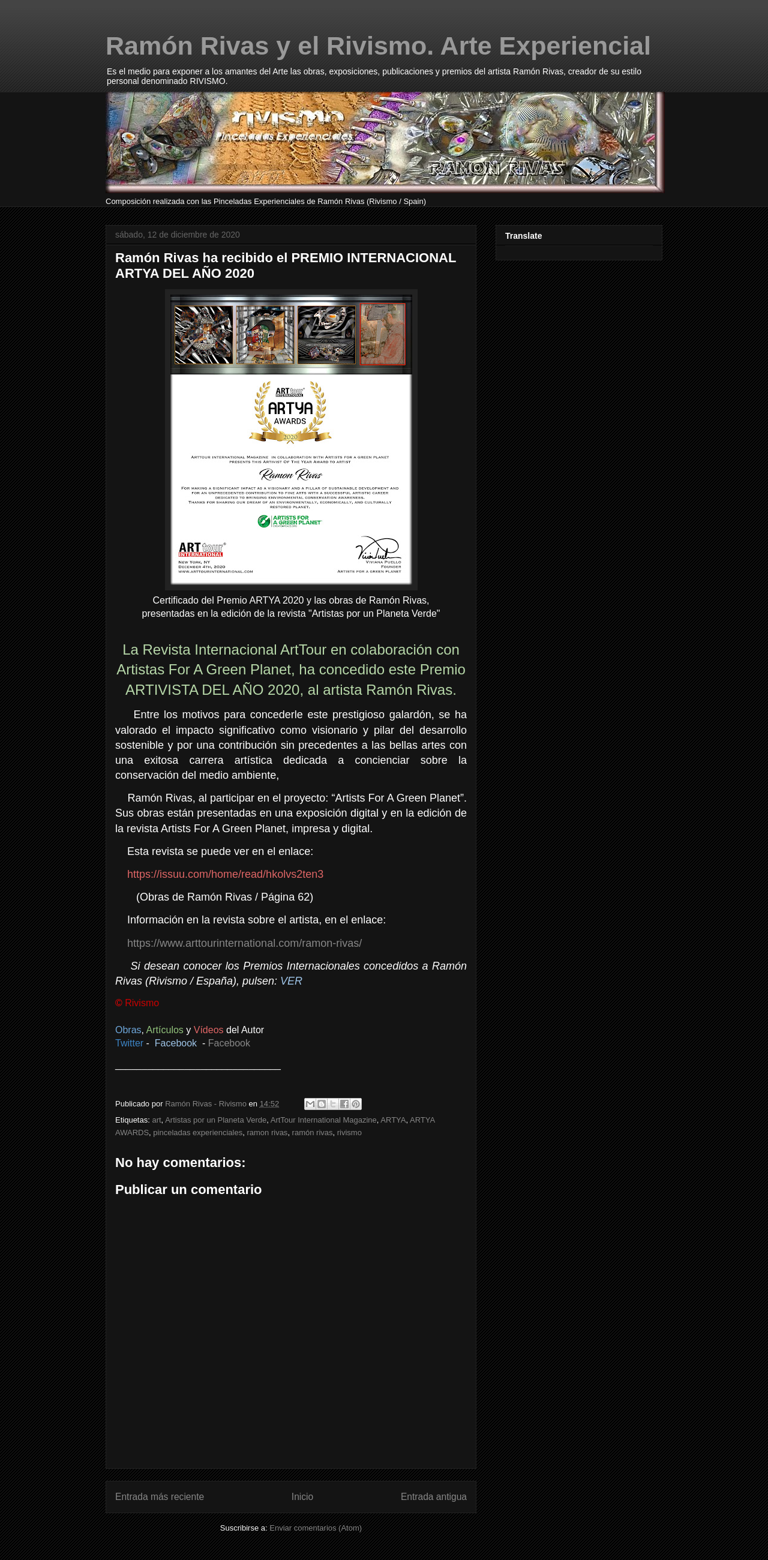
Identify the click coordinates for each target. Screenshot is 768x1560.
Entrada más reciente (159, 1497)
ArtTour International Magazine (324, 1119)
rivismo (349, 1132)
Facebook (229, 1043)
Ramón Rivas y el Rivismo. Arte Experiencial (378, 45)
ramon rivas (267, 1132)
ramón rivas (312, 1132)
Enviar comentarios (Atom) (315, 1527)
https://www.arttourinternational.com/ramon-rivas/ (244, 943)
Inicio (302, 1497)
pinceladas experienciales (197, 1132)
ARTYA (393, 1119)
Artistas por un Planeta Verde (215, 1119)
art (156, 1119)
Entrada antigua (434, 1497)
